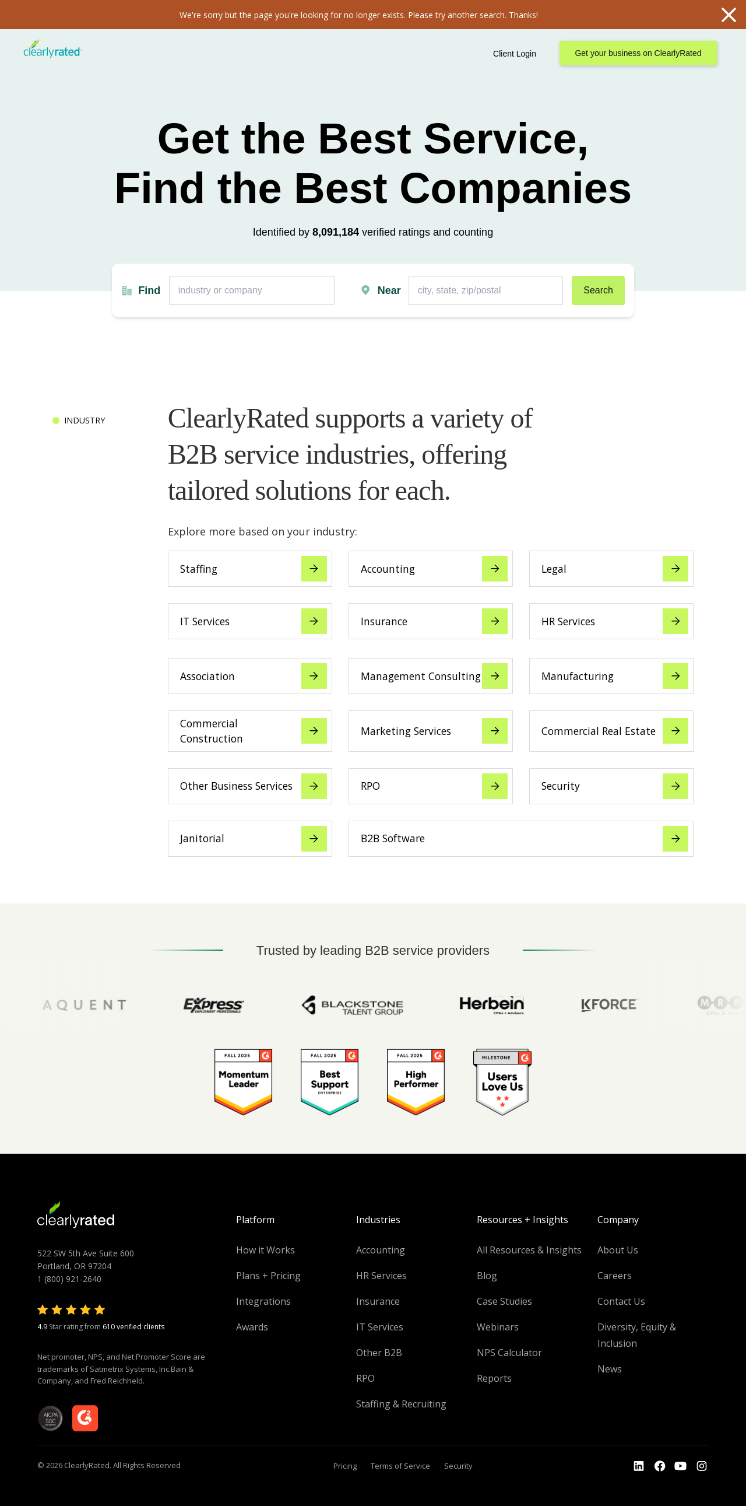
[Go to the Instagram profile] (702, 1466)
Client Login (514, 53)
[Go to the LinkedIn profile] (639, 1466)
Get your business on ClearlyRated (638, 53)
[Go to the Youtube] (660, 1466)
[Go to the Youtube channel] (681, 1466)
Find (149, 290)
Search (598, 290)
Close (728, 14)
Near (389, 290)
